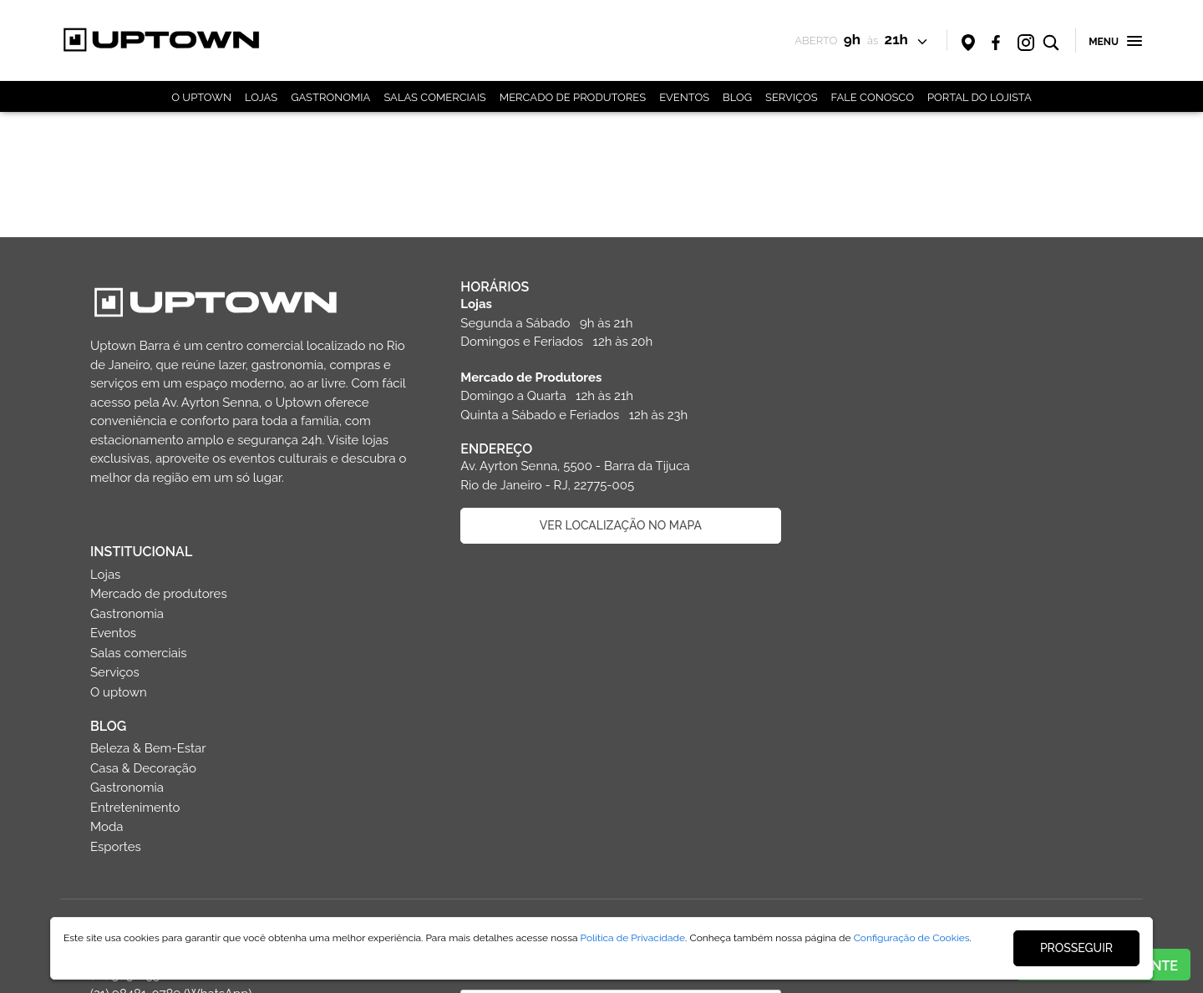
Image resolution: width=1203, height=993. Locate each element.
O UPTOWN (201, 97)
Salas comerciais (873, 387)
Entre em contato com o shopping (249, 800)
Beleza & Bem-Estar (883, 483)
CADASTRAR (617, 806)
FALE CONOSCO (872, 97)
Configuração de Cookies (912, 938)
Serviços (850, 407)
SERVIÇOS (791, 97)
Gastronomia (862, 348)
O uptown (853, 426)
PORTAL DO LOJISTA (979, 97)
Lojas (840, 309)
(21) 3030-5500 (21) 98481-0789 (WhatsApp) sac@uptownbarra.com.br (170, 728)
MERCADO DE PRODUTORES (573, 97)
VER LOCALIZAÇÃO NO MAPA (617, 525)
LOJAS (261, 97)
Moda (841, 562)
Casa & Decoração (878, 502)
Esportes (850, 581)
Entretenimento (870, 542)
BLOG (737, 97)
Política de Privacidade (633, 938)
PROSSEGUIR (1076, 948)
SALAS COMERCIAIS (434, 97)
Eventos (848, 368)
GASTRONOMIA (330, 97)
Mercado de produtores (893, 329)
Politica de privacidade (249, 888)
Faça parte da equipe (249, 844)
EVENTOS (684, 97)
